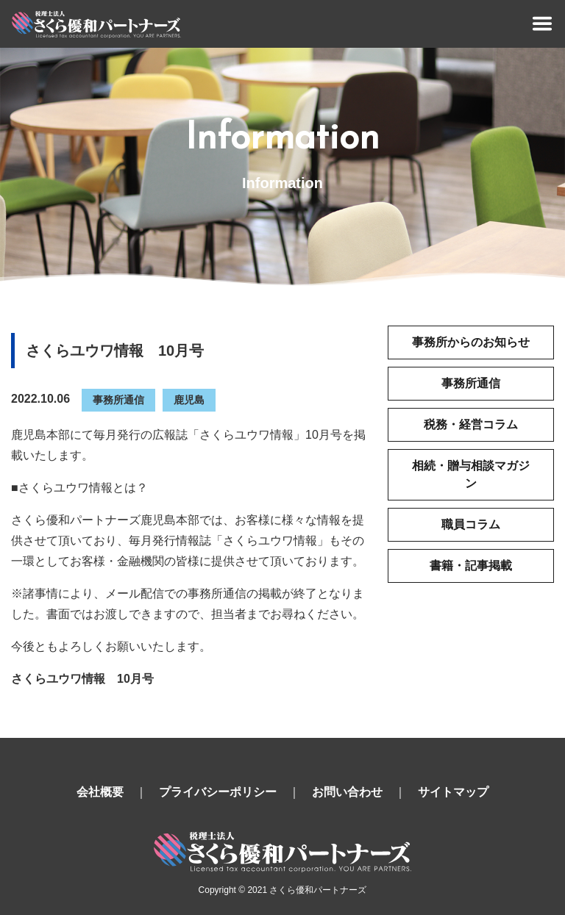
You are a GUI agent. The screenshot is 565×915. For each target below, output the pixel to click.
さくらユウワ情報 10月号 (82, 678)
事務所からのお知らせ (471, 342)
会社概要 (100, 792)
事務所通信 (118, 400)
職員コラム (470, 524)
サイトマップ (453, 792)
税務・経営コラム (471, 424)
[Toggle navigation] (542, 23)
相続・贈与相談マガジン (471, 474)
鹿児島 (189, 400)
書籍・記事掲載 (471, 565)
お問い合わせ (347, 792)
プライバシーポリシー (218, 792)
